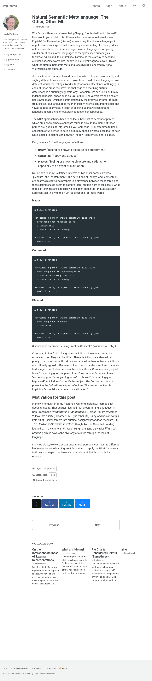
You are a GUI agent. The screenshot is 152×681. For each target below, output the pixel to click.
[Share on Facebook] (50, 560)
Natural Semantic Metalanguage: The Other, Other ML (70, 19)
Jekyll (36, 673)
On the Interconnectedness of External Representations (45, 612)
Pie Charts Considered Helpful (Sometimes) (104, 610)
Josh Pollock (11, 34)
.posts (95, 6)
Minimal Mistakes (49, 673)
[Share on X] (36, 560)
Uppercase (50, 527)
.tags (108, 6)
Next (98, 581)
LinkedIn (53, 668)
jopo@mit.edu (20, 668)
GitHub (38, 668)
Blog (53, 533)
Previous (54, 581)
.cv (133, 6)
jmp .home (10, 6)
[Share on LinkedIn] (68, 560)
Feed (67, 668)
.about (121, 6)
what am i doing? (73, 607)
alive (124, 607)
